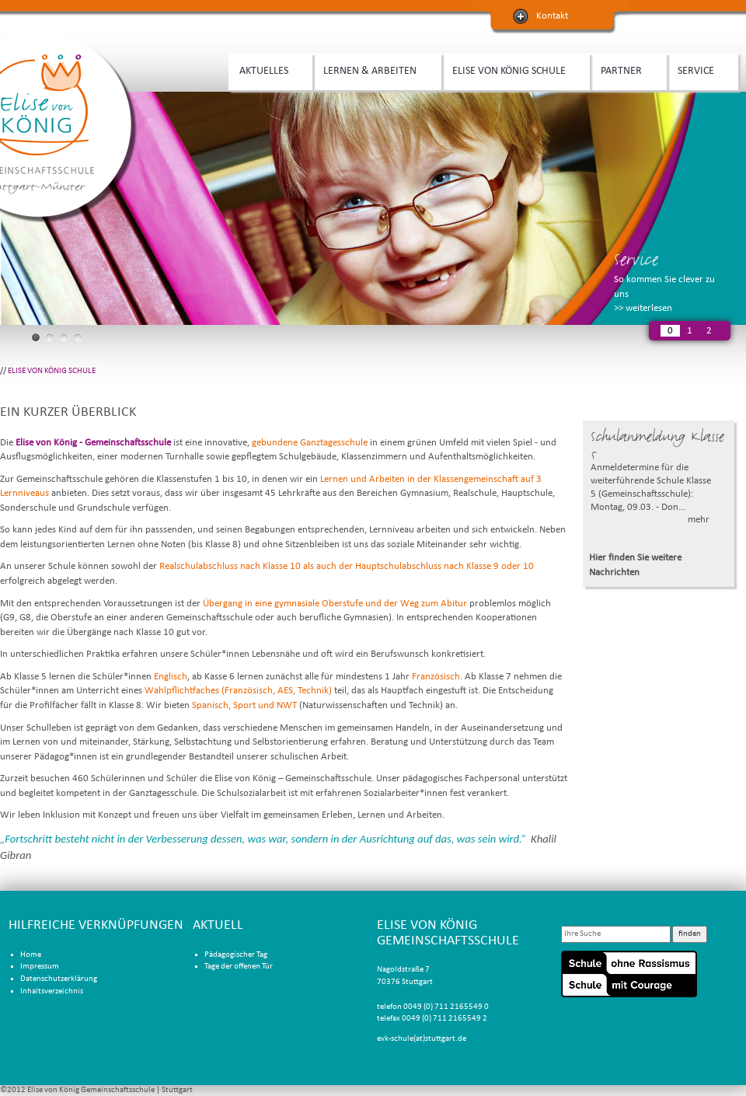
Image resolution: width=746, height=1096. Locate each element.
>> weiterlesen (643, 308)
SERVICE (698, 69)
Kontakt (552, 16)
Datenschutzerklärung (58, 979)
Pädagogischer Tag (235, 955)
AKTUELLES (266, 69)
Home (30, 955)
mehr (698, 520)
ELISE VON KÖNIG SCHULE (511, 69)
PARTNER (624, 69)
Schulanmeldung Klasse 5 (657, 445)
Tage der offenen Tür (238, 966)
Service (636, 259)
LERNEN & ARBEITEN (372, 69)
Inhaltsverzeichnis (51, 991)
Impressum (39, 966)
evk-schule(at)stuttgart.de (421, 1039)
